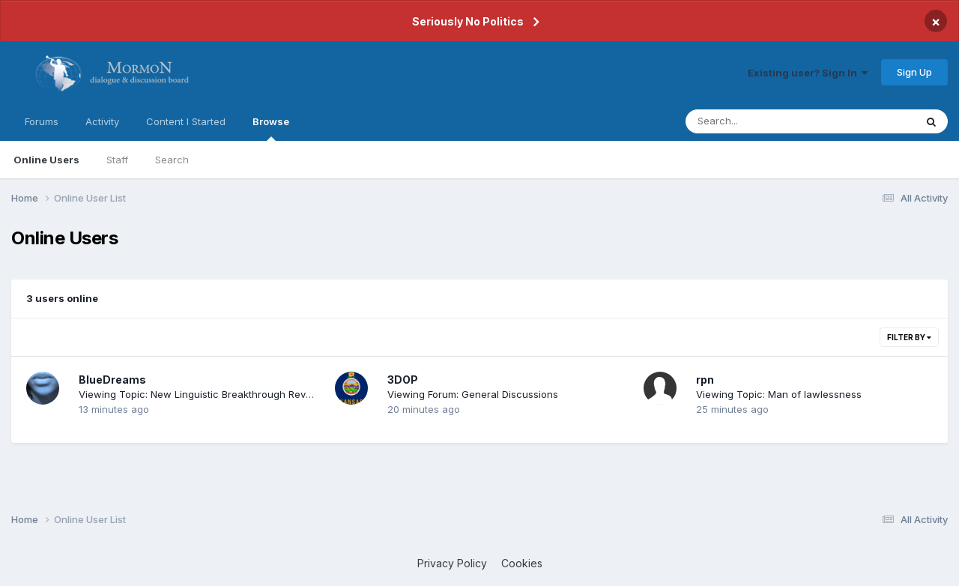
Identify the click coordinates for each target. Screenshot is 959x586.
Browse (270, 128)
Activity (102, 121)
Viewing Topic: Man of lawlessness (779, 394)
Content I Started (186, 121)
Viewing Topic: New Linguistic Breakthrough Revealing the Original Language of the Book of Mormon (315, 394)
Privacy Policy (452, 563)
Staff (117, 160)
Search (172, 160)
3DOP (402, 379)
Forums (41, 121)
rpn (705, 379)
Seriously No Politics (468, 21)
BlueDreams (112, 379)
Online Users (46, 160)
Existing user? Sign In (808, 73)
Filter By (909, 337)
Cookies (521, 563)
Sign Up (914, 72)
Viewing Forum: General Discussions (472, 394)
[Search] (759, 121)
